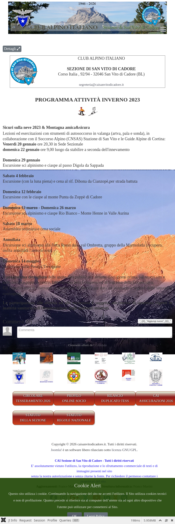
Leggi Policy (96, 516)
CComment (100, 345)
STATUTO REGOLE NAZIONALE (74, 417)
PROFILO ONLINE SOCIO (74, 398)
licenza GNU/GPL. (125, 450)
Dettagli (12, 49)
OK (74, 516)
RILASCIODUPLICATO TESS (115, 398)
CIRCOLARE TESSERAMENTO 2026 (33, 398)
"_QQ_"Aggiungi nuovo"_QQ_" (155, 321)
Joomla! (56, 450)
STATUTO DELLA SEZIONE (33, 417)
